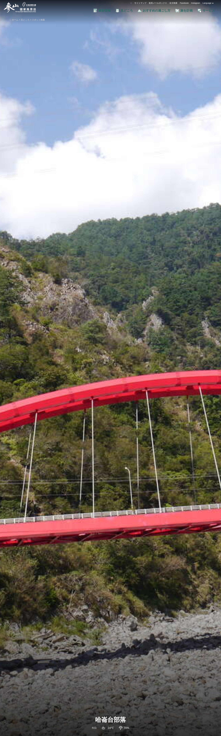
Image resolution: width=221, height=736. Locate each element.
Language (207, 3)
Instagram (195, 3)
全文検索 (173, 3)
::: (131, 3)
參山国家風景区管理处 (20, 7)
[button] (82, 10)
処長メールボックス (158, 3)
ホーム (15, 20)
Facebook (184, 3)
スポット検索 (38, 20)
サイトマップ (140, 3)
